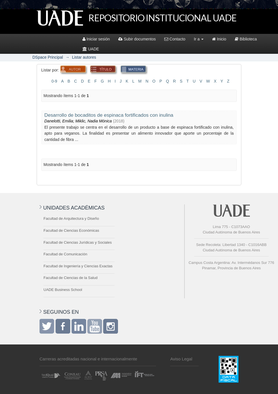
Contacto (174, 39)
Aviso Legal (181, 358)
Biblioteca (246, 39)
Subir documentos (137, 39)
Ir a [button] (199, 39)
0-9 (54, 81)
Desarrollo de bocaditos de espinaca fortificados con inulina (108, 115)
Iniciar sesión (96, 39)
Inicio (219, 39)
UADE (90, 49)
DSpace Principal (47, 57)
